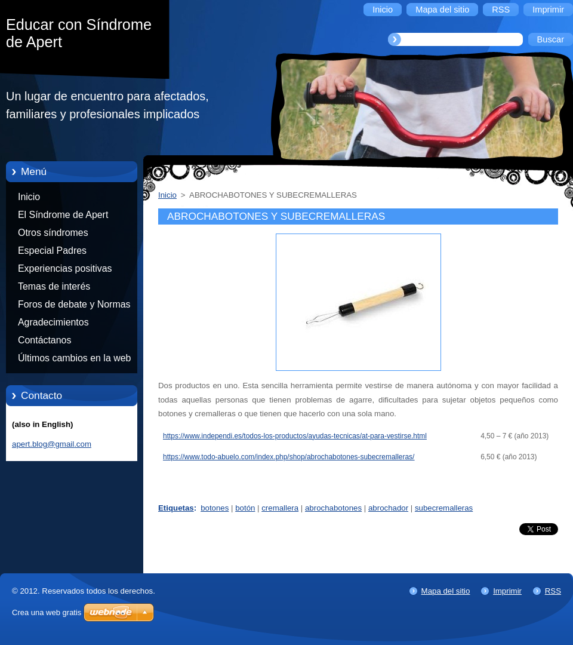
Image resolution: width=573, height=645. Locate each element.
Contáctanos (44, 340)
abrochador (388, 507)
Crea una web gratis (46, 612)
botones (215, 507)
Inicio (29, 197)
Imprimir (507, 590)
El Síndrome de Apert (63, 215)
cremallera (279, 507)
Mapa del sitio (445, 590)
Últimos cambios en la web (74, 358)
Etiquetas (176, 507)
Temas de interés (54, 286)
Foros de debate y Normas (74, 304)
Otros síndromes (53, 233)
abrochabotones (333, 507)
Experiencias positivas (65, 268)
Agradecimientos (53, 322)
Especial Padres (52, 250)
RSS (553, 590)
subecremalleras (444, 507)
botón (245, 507)
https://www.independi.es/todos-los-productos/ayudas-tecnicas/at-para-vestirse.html (295, 436)
